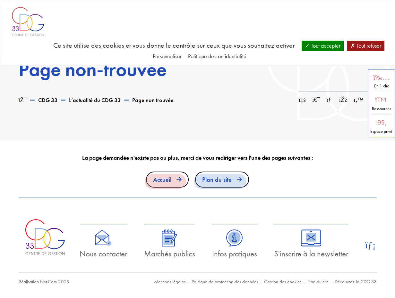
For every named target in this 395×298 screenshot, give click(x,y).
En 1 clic (381, 86)
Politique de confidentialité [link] (217, 56)
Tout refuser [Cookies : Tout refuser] (365, 45)
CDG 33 (47, 100)
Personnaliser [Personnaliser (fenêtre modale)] (167, 56)
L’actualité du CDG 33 (95, 100)
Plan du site (217, 179)
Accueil (162, 179)
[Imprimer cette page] (316, 100)
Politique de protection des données (225, 281)
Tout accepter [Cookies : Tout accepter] (322, 45)
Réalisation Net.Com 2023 (44, 281)
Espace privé (381, 131)
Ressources (381, 108)
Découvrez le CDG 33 (356, 281)
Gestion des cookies (282, 281)
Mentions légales (169, 281)
